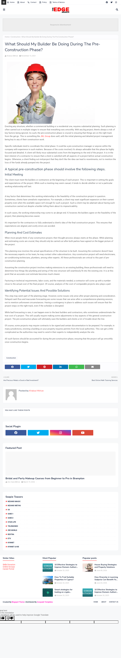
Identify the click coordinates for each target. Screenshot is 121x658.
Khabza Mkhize (12, 56)
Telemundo (13, 526)
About (21, 2)
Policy (43, 2)
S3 (9, 510)
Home (10, 2)
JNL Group (45, 136)
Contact (31, 2)
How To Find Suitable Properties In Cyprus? (64, 578)
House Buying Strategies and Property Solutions (105, 565)
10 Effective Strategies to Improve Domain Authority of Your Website (66, 565)
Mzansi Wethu (14, 505)
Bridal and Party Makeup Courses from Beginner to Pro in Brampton (44, 478)
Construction (15, 37)
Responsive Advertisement (60, 25)
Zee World (12, 530)
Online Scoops (9, 567)
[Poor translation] (10, 618)
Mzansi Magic (14, 501)
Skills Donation (9, 564)
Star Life (12, 522)
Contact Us (113, 602)
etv (9, 538)
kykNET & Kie (13, 547)
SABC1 (10, 514)
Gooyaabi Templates (45, 602)
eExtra (11, 534)
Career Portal (8, 569)
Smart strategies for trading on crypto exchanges (63, 590)
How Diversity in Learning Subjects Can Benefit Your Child (106, 578)
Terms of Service (57, 2)
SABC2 (10, 518)
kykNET (11, 543)
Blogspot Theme (18, 602)
